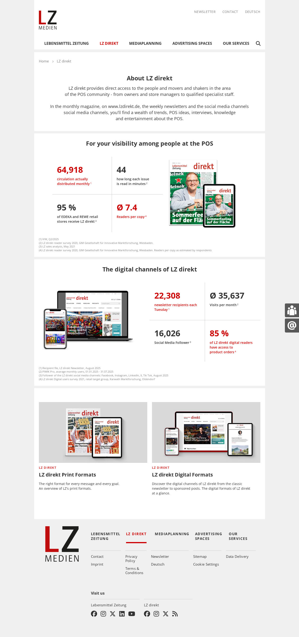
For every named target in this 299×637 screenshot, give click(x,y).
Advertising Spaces (192, 43)
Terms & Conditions (134, 570)
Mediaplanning (145, 43)
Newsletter (205, 12)
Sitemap (200, 556)
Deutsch (252, 12)
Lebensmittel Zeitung (66, 43)
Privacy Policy (131, 558)
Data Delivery (237, 556)
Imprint (97, 564)
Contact (230, 12)
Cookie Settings (206, 564)
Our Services (236, 43)
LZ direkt (109, 43)
